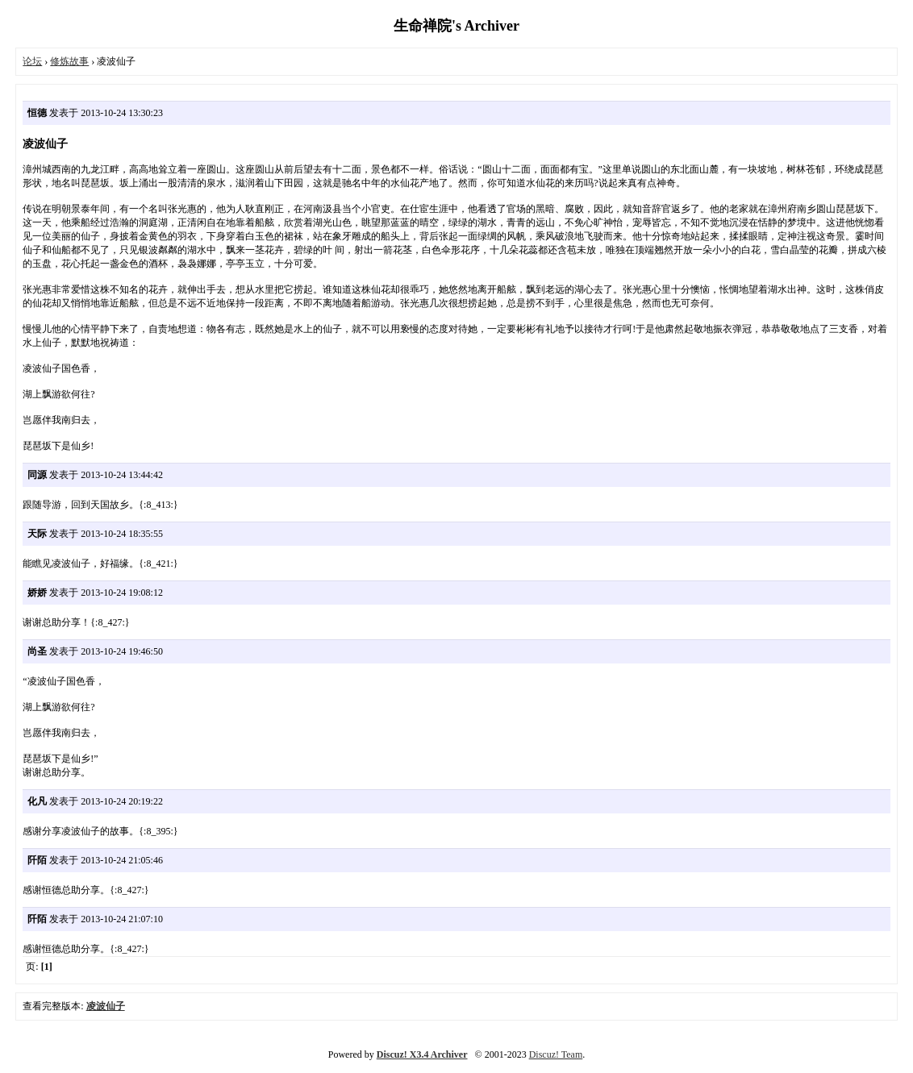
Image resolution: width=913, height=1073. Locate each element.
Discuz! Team (556, 1054)
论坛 (32, 61)
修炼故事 (69, 61)
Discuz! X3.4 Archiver (422, 1054)
